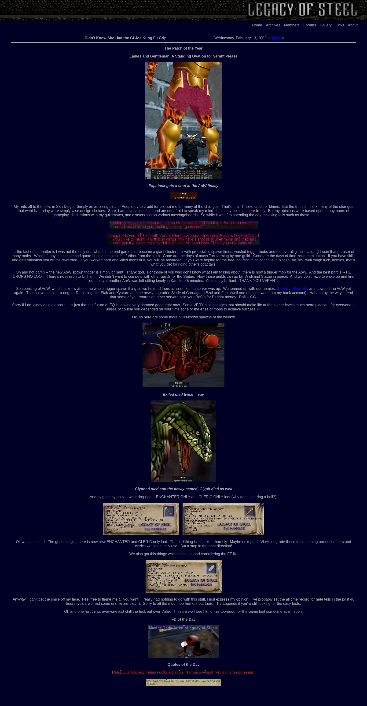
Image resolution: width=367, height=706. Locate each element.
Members (292, 25)
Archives (273, 25)
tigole (276, 38)
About (353, 25)
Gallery (326, 25)
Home (257, 25)
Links (339, 25)
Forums (309, 25)
